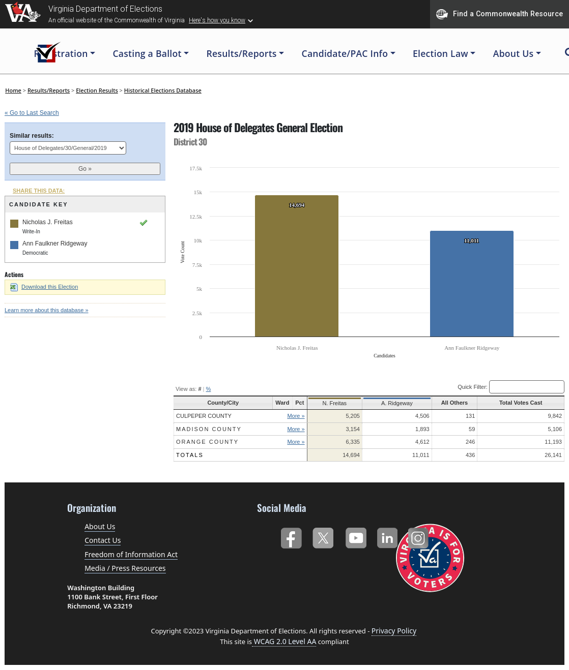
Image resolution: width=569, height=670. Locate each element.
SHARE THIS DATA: (39, 191)
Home (13, 90)
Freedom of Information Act (131, 554)
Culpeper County (204, 416)
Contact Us (102, 540)
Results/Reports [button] (241, 53)
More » (293, 416)
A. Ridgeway (392, 403)
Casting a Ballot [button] (146, 53)
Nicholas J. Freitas (47, 222)
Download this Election (44, 287)
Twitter (322, 536)
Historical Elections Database (163, 90)
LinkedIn (387, 536)
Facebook (290, 536)
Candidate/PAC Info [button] (345, 53)
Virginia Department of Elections (105, 9)
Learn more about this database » (47, 310)
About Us (99, 526)
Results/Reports (48, 90)
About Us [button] (513, 53)
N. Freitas (331, 403)
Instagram (419, 536)
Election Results (97, 90)
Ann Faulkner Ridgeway (54, 243)
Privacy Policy (394, 630)
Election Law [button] (440, 53)
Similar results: (32, 135)
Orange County (207, 442)
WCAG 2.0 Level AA (284, 641)
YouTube (355, 536)
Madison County (209, 429)
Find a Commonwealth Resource (499, 14)
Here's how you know (217, 20)
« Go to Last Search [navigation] (32, 112)
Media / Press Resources (124, 568)
